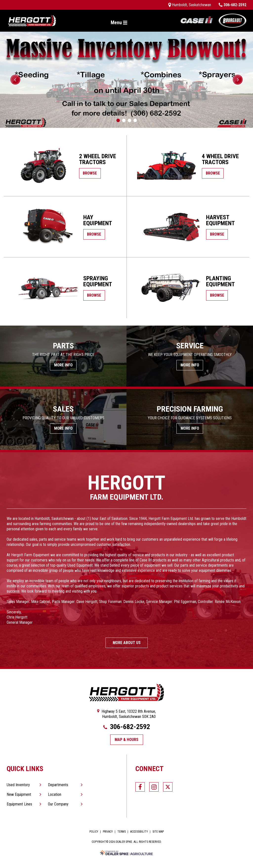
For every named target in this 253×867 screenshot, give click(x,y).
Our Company (58, 804)
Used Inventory (18, 784)
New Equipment (19, 794)
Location (54, 794)
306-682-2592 (126, 726)
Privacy (108, 831)
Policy (93, 831)
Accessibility (139, 831)
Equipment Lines (19, 804)
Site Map (158, 831)
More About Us (127, 642)
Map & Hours (126, 739)
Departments (58, 784)
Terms (121, 831)
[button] (15, 80)
